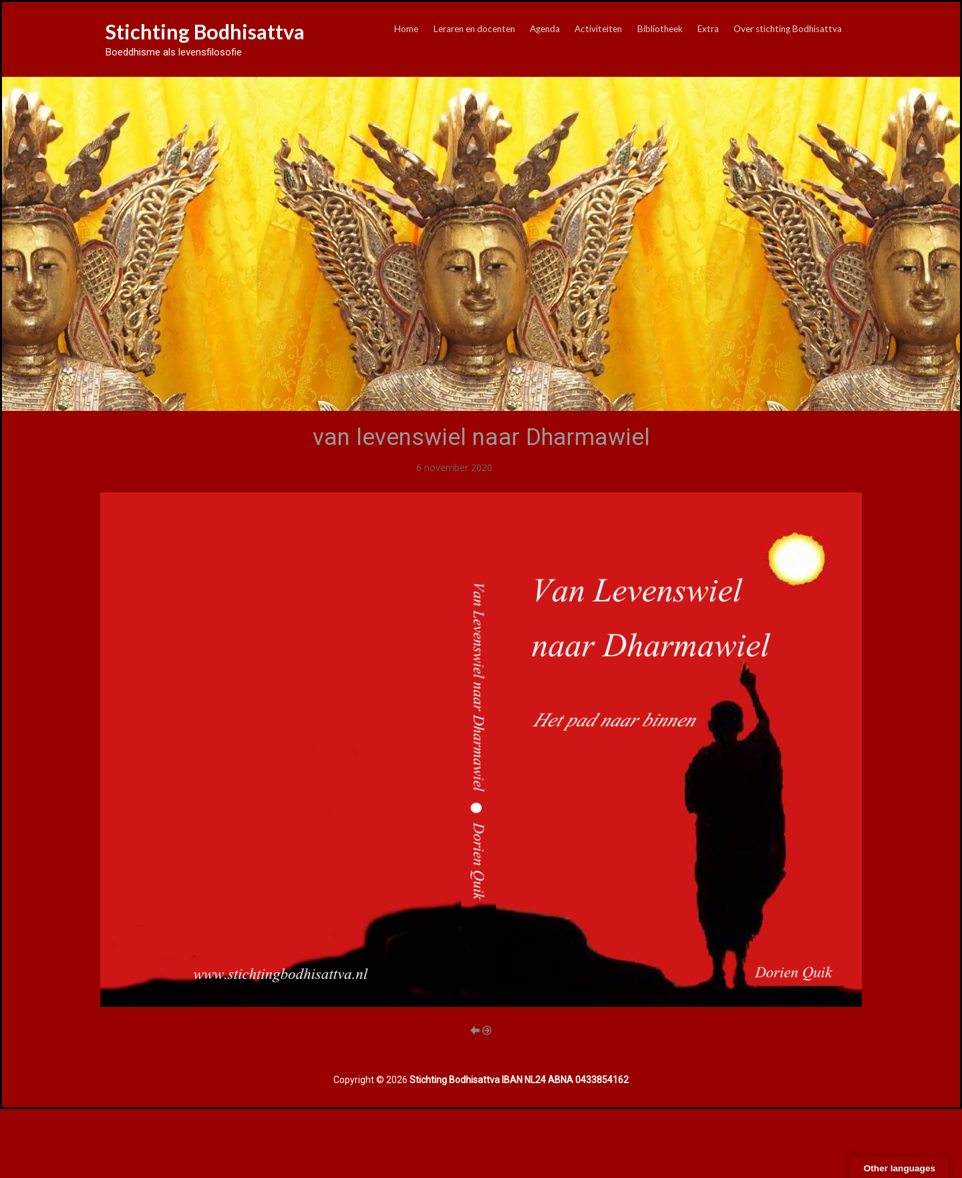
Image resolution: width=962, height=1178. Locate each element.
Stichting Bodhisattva (205, 31)
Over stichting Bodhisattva (788, 28)
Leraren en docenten (474, 28)
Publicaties (517, 467)
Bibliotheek (660, 28)
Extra (708, 28)
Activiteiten (598, 28)
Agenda (545, 28)
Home (406, 28)
